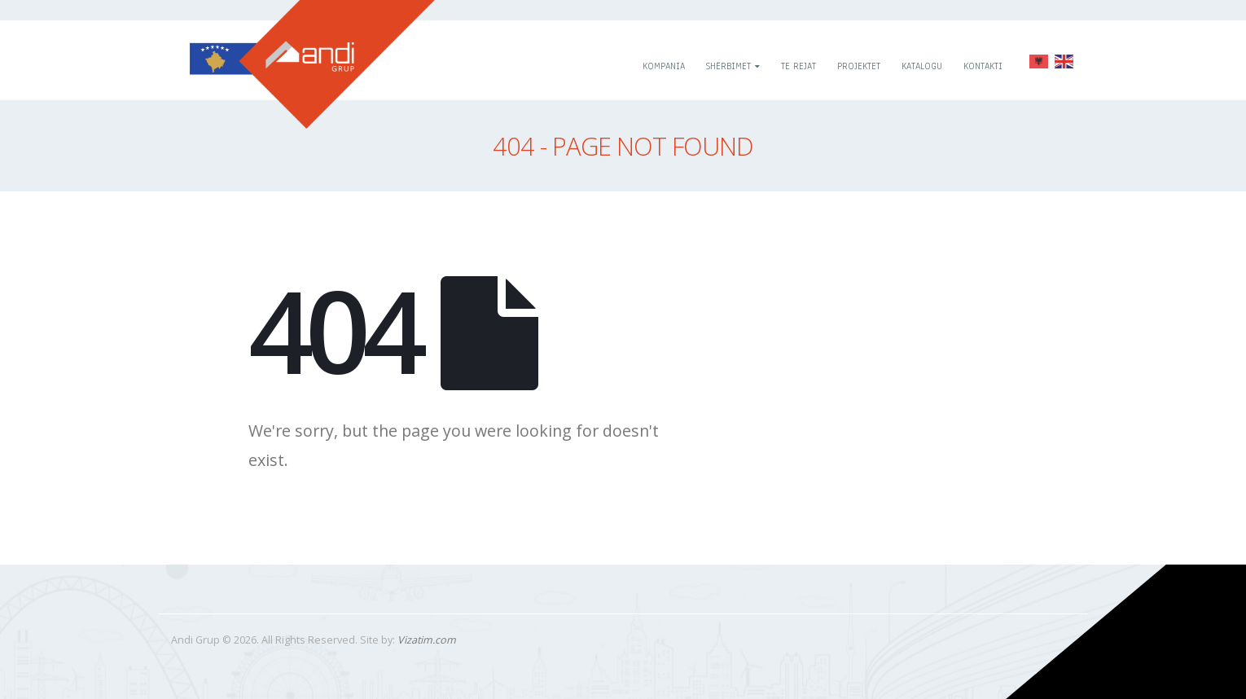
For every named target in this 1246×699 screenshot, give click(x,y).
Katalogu (922, 66)
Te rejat (798, 66)
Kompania (664, 66)
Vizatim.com (426, 640)
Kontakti (983, 66)
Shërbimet (728, 66)
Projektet (858, 66)
